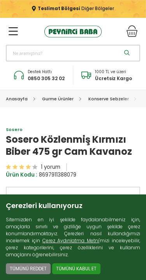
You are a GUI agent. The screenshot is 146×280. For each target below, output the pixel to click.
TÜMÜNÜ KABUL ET (76, 268)
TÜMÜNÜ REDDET (28, 268)
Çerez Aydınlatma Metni (71, 240)
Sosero (14, 130)
